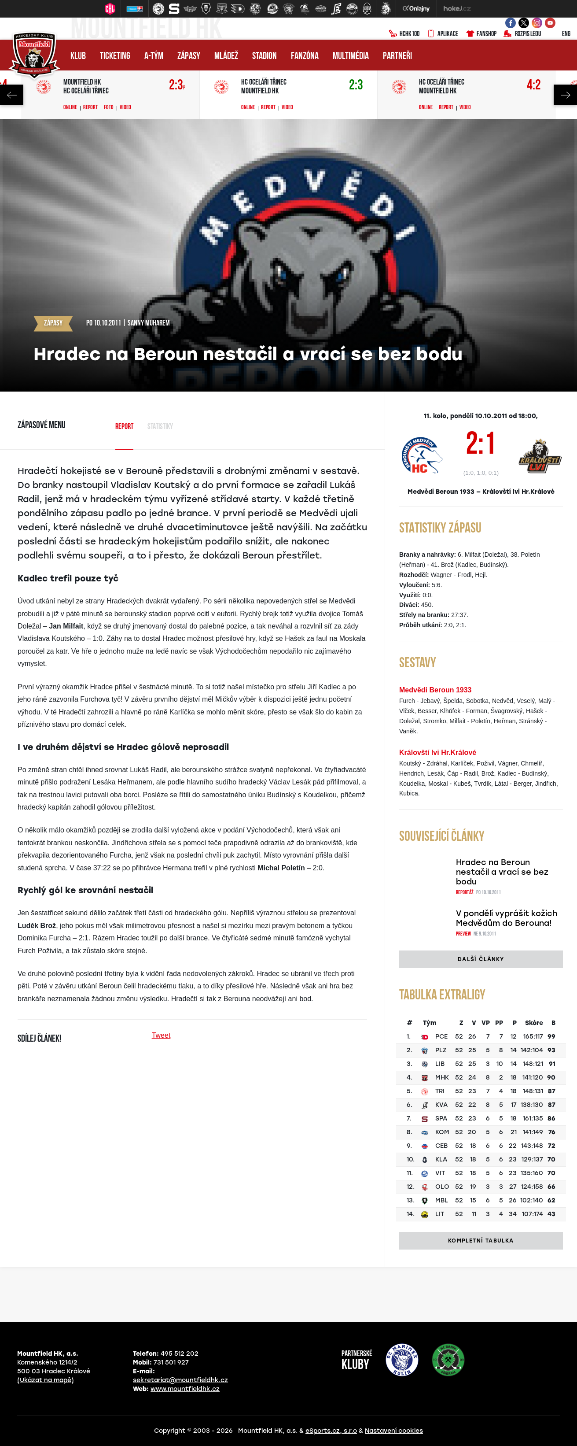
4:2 (534, 85)
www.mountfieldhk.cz (185, 1389)
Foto (109, 108)
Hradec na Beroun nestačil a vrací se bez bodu (502, 872)
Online (70, 108)
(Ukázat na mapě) (45, 1380)
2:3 (177, 85)
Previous (11, 95)
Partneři (397, 57)
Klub (78, 57)
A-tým (153, 57)
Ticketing (115, 57)
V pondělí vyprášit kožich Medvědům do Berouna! (506, 918)
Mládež (226, 57)
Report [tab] (124, 427)
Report (90, 108)
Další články (481, 959)
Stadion (264, 57)
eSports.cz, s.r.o (331, 1431)
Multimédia (351, 57)
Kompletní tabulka (481, 1241)
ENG (559, 34)
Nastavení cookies (394, 1431)
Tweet (161, 1035)
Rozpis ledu (522, 34)
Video (125, 108)
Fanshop (480, 34)
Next (565, 95)
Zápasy (188, 57)
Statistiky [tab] (160, 427)
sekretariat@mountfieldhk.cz (180, 1380)
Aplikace (442, 34)
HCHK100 (404, 34)
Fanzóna (305, 57)
